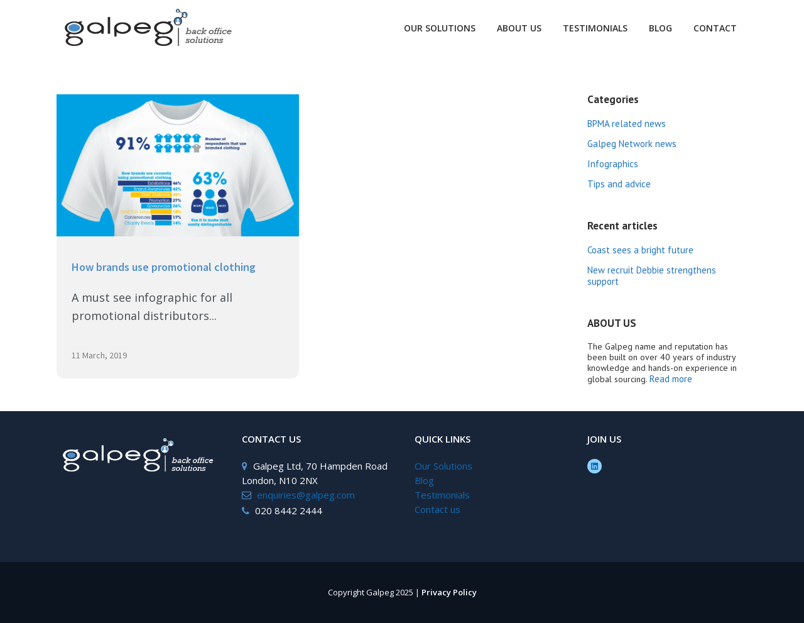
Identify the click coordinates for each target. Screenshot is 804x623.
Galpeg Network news (631, 144)
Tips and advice (619, 184)
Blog (424, 480)
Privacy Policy (449, 592)
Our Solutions (443, 466)
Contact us (437, 509)
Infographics (612, 164)
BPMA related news (626, 124)
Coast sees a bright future (640, 250)
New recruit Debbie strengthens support (651, 275)
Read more (670, 379)
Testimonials (442, 494)
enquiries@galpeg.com (306, 494)
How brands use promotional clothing (164, 267)
